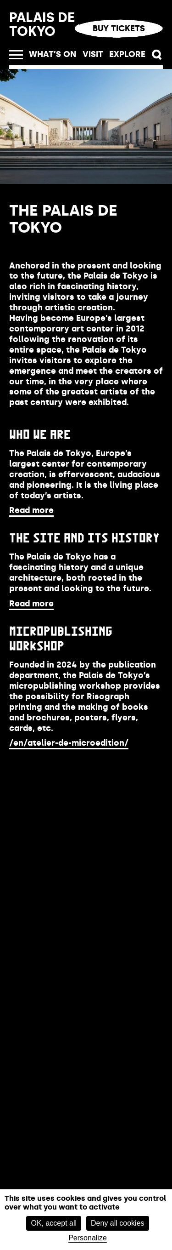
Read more (31, 510)
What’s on (52, 54)
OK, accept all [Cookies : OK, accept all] (54, 1223)
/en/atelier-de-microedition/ (68, 743)
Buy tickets (119, 28)
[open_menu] (16, 54)
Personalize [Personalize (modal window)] (87, 1238)
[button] (157, 55)
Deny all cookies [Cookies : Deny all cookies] (117, 1223)
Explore (127, 54)
